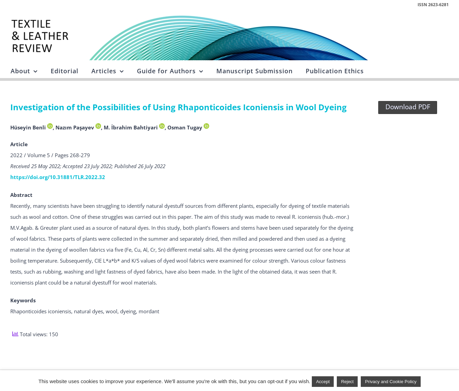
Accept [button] (323, 381)
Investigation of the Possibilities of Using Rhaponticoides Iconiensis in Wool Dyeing (178, 107)
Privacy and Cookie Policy (390, 381)
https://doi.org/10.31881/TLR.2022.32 (57, 177)
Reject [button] (347, 381)
